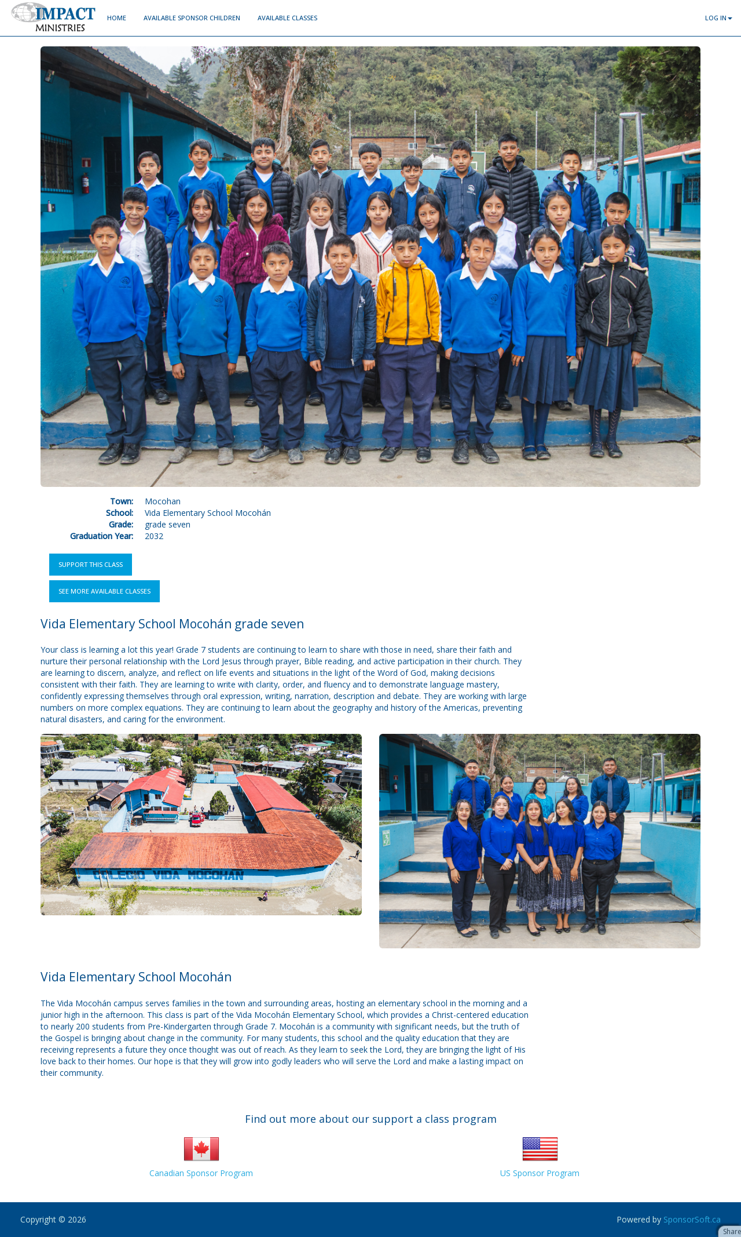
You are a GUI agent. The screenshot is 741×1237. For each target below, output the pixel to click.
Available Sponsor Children (192, 17)
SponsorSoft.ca (692, 1219)
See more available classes (104, 591)
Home (116, 17)
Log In (718, 17)
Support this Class (90, 564)
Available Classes (287, 17)
